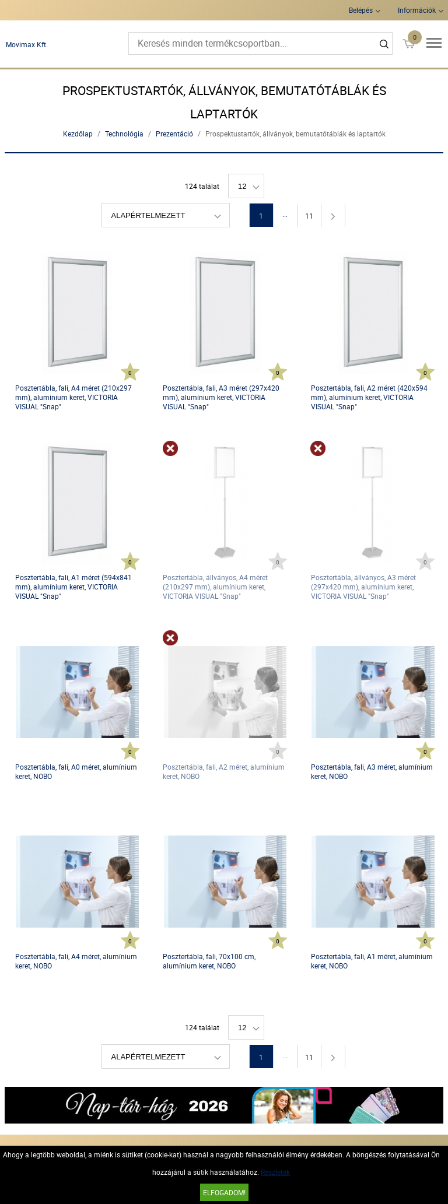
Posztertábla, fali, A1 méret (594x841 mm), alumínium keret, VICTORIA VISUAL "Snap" (73, 587)
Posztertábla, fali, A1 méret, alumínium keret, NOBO (372, 961)
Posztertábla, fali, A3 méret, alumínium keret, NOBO (372, 771)
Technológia (124, 133)
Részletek (275, 1172)
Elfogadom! (224, 1192)
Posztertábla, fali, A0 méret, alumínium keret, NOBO (76, 771)
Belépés (361, 10)
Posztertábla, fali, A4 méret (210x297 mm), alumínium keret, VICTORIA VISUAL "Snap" (73, 397)
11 (309, 215)
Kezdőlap (78, 133)
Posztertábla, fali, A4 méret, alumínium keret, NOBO (76, 961)
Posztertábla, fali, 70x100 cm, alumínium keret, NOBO (209, 961)
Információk (417, 10)
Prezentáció (174, 133)
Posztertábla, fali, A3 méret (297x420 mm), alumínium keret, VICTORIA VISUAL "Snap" (221, 397)
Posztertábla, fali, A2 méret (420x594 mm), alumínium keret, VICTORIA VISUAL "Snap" (369, 397)
